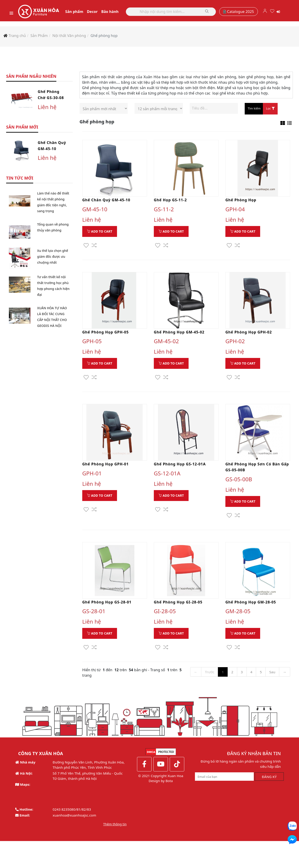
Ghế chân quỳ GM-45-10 (106, 201)
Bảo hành (116, 12)
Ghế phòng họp (104, 37)
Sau (273, 674)
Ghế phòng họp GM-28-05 (250, 605)
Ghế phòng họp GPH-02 (248, 334)
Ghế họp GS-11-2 (170, 201)
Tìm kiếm (254, 110)
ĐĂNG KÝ (269, 786)
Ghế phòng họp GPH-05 (105, 334)
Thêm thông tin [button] (115, 834)
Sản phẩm (80, 12)
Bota (168, 790)
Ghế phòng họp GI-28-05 (178, 605)
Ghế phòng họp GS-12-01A (180, 466)
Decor (98, 12)
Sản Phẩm (39, 37)
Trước (210, 674)
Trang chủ (17, 37)
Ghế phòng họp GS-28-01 (106, 605)
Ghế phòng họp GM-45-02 (179, 334)
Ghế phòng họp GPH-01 (105, 466)
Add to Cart (99, 233)
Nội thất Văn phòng (69, 37)
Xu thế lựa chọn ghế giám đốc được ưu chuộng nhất (52, 258)
